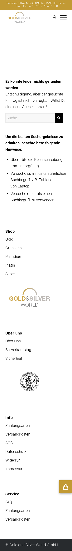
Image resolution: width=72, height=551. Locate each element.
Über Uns (13, 341)
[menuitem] (52, 17)
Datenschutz (15, 451)
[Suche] (52, 17)
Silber (10, 274)
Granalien (13, 248)
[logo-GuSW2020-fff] (29, 17)
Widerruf (12, 460)
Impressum (15, 469)
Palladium (13, 256)
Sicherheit (13, 358)
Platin (10, 265)
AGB (9, 443)
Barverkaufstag (18, 349)
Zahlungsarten (17, 425)
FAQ (8, 502)
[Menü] (61, 17)
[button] (65, 486)
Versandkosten (17, 434)
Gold (9, 239)
